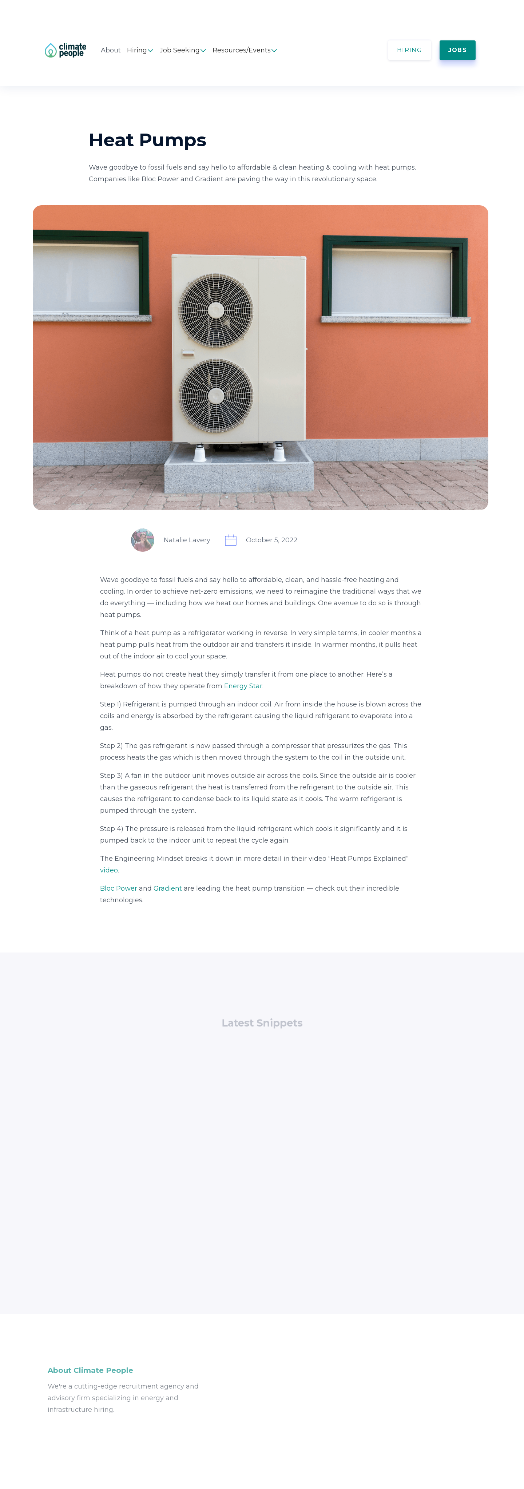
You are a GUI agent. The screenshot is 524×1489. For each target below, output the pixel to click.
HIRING (409, 50)
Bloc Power (118, 888)
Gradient (168, 888)
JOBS (457, 50)
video (109, 870)
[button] (140, 50)
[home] (73, 50)
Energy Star (243, 686)
